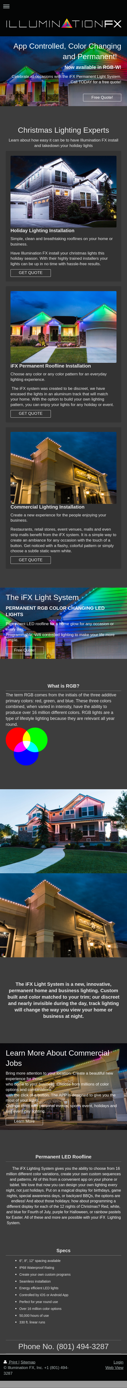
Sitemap (28, 1362)
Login (118, 1362)
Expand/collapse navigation (63, 6)
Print (11, 1362)
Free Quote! (102, 97)
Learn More (24, 1121)
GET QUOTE (30, 272)
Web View (114, 1367)
